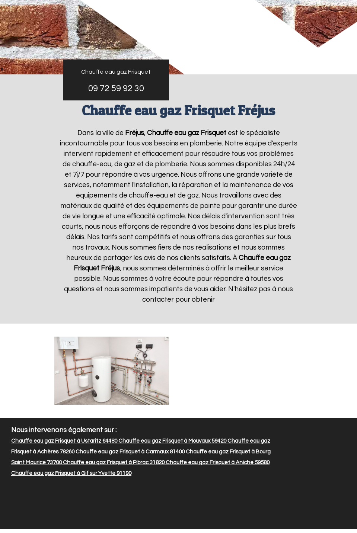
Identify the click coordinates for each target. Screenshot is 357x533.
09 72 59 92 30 (116, 88)
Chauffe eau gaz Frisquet (116, 72)
